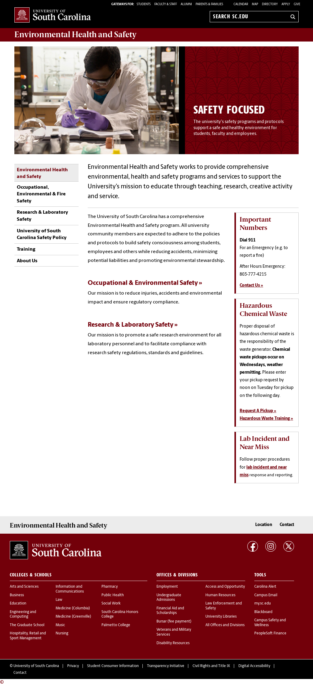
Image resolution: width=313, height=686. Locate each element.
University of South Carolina (36, 666)
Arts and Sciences (24, 587)
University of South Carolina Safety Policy (42, 234)
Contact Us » (251, 285)
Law (59, 600)
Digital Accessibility (254, 666)
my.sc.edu (262, 603)
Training (26, 249)
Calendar (241, 4)
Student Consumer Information (113, 666)
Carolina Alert (265, 587)
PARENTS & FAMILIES (209, 4)
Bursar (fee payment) (173, 621)
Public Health (112, 595)
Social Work (110, 603)
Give (297, 4)
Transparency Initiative (165, 666)
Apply (286, 4)
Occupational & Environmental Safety (143, 283)
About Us (27, 261)
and (75, 34)
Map (255, 4)
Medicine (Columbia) (73, 608)
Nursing (62, 633)
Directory (270, 4)
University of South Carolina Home (52, 15)
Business (17, 595)
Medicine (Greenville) (73, 617)
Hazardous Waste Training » (266, 418)
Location (263, 525)
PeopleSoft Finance (270, 633)
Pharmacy (109, 587)
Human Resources (220, 595)
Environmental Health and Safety (42, 173)
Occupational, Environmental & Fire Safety (41, 194)
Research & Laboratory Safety (42, 216)
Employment (167, 587)
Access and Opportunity (225, 587)
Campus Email (265, 595)
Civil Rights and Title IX (211, 666)
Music (60, 625)
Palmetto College (115, 625)
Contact (287, 525)
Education (18, 603)
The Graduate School (27, 625)
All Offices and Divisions (225, 625)
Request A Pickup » (258, 411)
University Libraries (221, 617)
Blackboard (263, 612)
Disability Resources (173, 643)
